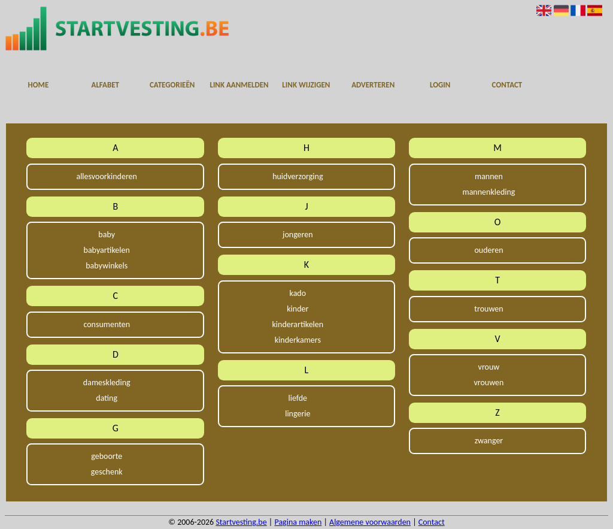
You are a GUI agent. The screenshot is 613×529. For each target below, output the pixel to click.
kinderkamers (298, 340)
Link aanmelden (239, 84)
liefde (298, 398)
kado (298, 293)
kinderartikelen (298, 324)
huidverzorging (297, 176)
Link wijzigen (306, 84)
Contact (507, 84)
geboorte (106, 456)
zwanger (489, 441)
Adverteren (372, 84)
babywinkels (107, 266)
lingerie (297, 414)
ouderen (488, 250)
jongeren (298, 234)
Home (38, 84)
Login (440, 84)
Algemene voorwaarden (370, 522)
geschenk (107, 472)
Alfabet (106, 84)
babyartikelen (107, 250)
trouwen (488, 309)
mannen (489, 176)
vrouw (489, 367)
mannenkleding (488, 192)
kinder (297, 309)
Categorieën (172, 84)
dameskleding (107, 382)
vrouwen (488, 382)
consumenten (106, 324)
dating (106, 398)
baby (106, 234)
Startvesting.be (241, 522)
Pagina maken (297, 522)
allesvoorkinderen (106, 176)
